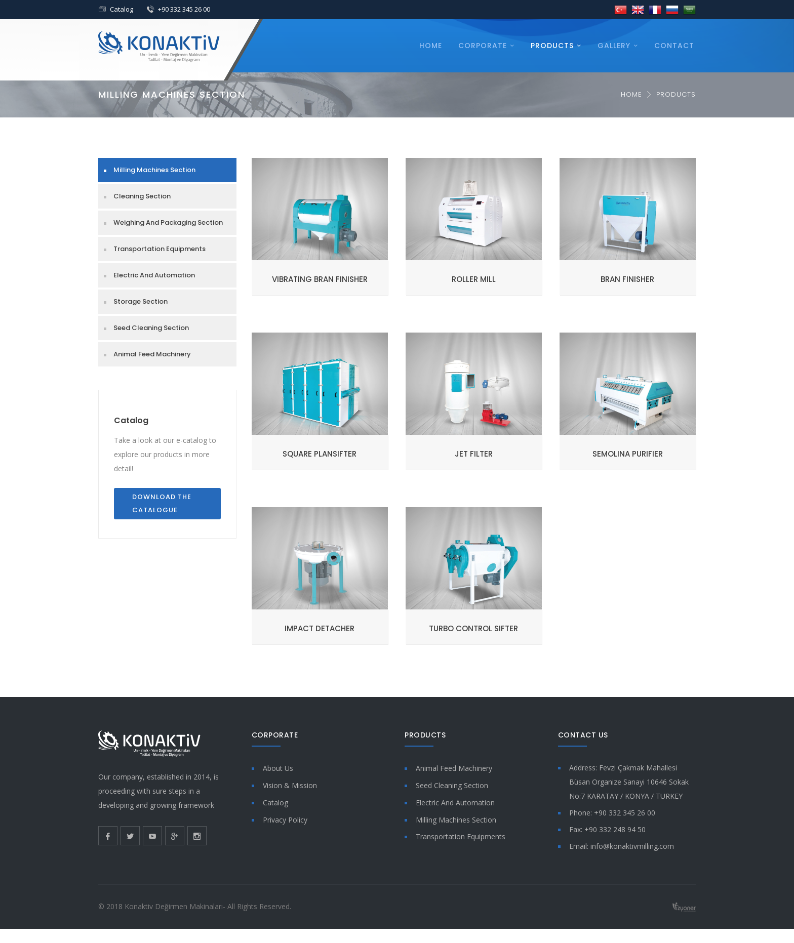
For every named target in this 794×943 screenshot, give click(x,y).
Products (552, 45)
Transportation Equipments (159, 249)
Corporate (482, 45)
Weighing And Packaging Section (168, 222)
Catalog (121, 9)
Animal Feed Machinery (152, 354)
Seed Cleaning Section (151, 328)
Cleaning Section (142, 196)
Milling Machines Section (154, 170)
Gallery (614, 45)
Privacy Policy (285, 820)
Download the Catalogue (161, 503)
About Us (278, 768)
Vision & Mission (290, 785)
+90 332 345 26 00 (184, 9)
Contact (674, 45)
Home (430, 45)
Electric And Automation (154, 275)
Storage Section (140, 301)
